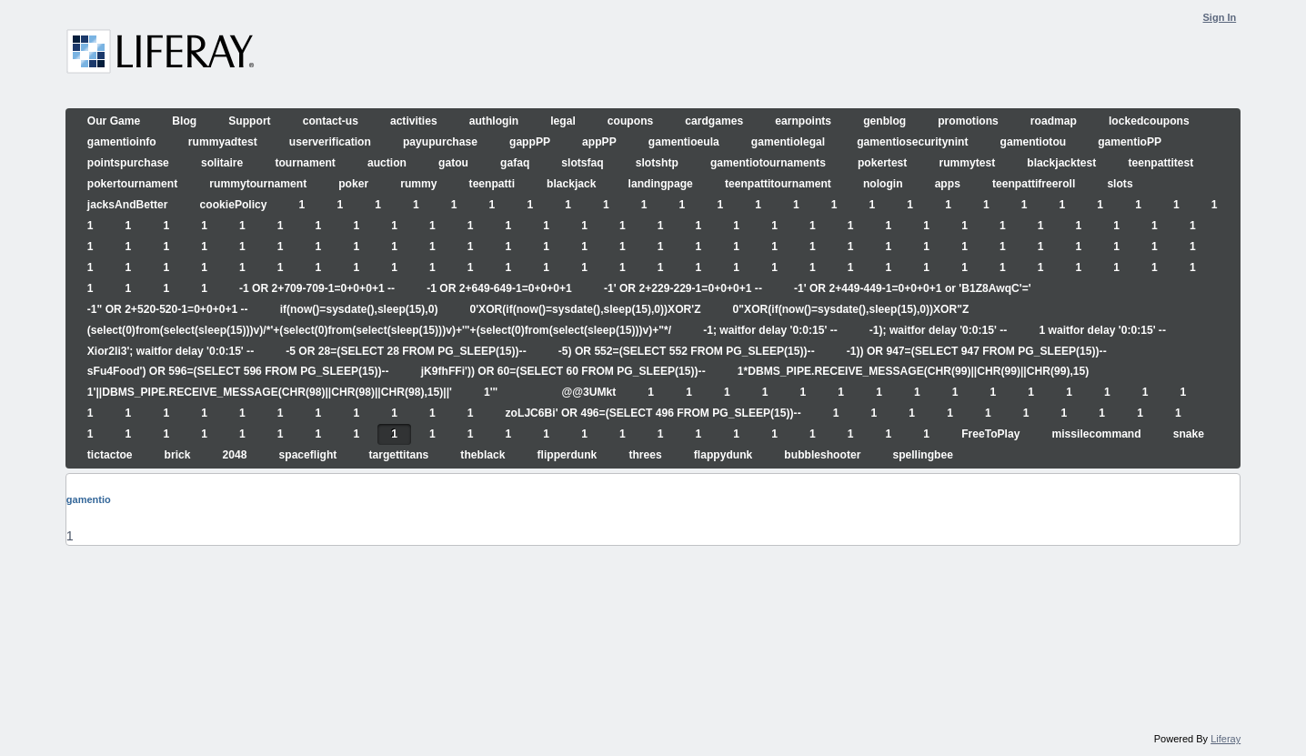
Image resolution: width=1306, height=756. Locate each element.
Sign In (1220, 17)
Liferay (1226, 738)
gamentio (88, 499)
